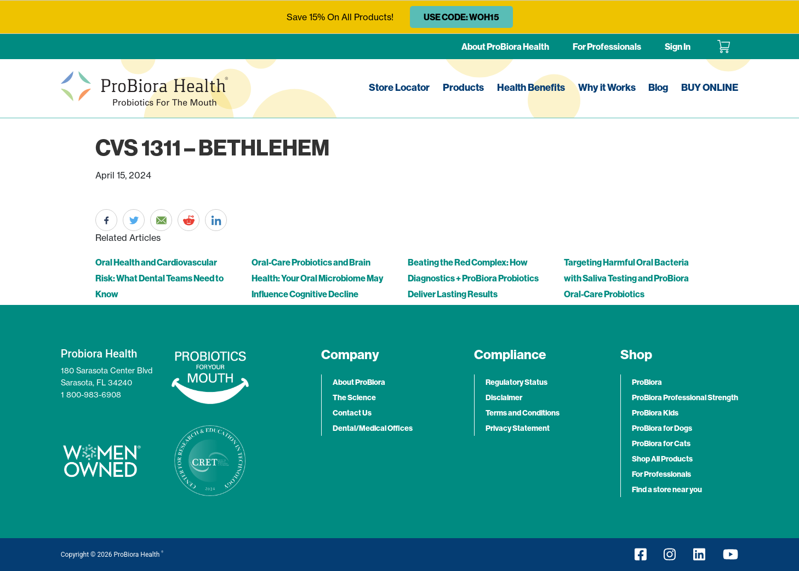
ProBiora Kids (655, 413)
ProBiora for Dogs (662, 428)
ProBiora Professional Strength (685, 397)
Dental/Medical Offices (373, 428)
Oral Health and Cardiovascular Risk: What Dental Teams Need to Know (159, 278)
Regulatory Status (516, 382)
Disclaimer (504, 397)
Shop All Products (662, 459)
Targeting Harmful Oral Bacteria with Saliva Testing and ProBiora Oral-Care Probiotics (626, 278)
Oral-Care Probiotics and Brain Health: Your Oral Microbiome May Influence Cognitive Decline (317, 278)
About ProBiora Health (505, 46)
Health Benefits (531, 87)
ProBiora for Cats (661, 443)
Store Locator (399, 87)
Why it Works (607, 87)
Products (463, 87)
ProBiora (647, 382)
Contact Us (352, 413)
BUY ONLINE (709, 87)
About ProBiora (359, 382)
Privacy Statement (518, 428)
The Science (354, 397)
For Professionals (607, 46)
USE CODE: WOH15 (461, 16)
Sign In (677, 46)
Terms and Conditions (523, 413)
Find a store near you (667, 489)
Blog (658, 87)
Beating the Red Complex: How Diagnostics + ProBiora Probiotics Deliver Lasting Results (473, 278)
